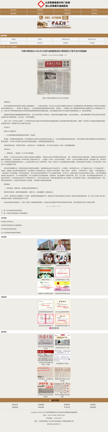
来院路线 (93, 407)
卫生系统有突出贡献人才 (62, 325)
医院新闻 (67, 13)
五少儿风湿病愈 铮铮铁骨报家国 (11, 232)
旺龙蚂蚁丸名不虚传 (62, 363)
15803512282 (61, 415)
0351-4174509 (52, 415)
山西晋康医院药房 (45, 265)
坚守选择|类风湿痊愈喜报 (14, 210)
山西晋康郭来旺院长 (62, 251)
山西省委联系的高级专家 (45, 312)
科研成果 (4, 237)
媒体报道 (13, 13)
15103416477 (58, 418)
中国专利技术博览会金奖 (62, 293)
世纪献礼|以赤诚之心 (7, 221)
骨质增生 (65, 43)
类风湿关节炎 (66, 39)
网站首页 (13, 10)
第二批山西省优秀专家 (62, 312)
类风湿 (40, 39)
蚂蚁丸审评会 (46, 279)
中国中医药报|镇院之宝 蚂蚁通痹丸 (17, 213)
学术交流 (67, 407)
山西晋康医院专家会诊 (62, 265)
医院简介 (40, 10)
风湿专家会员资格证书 (46, 325)
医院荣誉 (4, 297)
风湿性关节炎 (92, 39)
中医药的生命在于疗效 (62, 347)
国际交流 (40, 13)
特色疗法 (94, 10)
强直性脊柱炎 (13, 43)
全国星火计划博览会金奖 (45, 293)
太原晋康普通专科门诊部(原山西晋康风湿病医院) (61, 412)
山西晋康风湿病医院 (45, 251)
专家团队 (93, 404)
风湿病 (14, 39)
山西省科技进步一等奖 (62, 279)
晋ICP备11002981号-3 (54, 424)
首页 (8, 47)
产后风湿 (91, 43)
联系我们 (94, 13)
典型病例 (15, 407)
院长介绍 (67, 10)
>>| (60, 206)
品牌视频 (41, 404)
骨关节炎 (39, 43)
